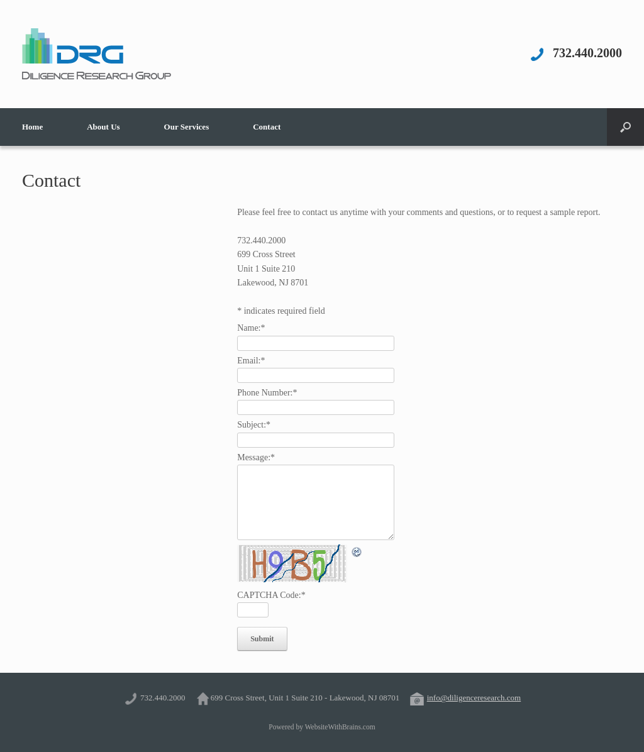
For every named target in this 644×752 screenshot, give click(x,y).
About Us (103, 126)
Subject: (253, 424)
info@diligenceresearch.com (474, 697)
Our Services (186, 126)
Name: (251, 328)
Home (32, 126)
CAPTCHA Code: (271, 595)
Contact (266, 126)
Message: (256, 457)
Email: (251, 360)
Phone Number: (267, 392)
